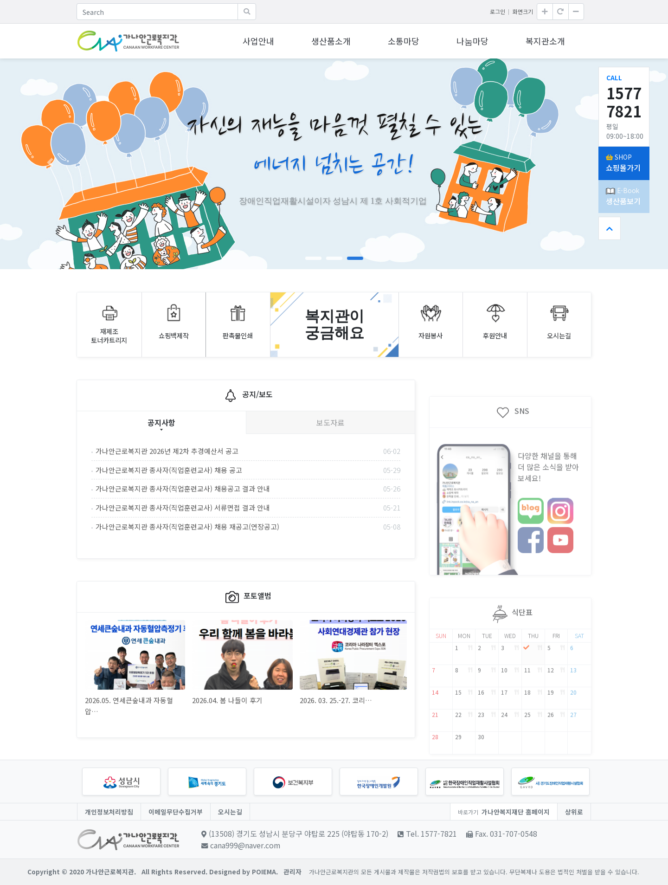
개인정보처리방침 (109, 811)
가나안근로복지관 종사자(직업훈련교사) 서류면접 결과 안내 (248, 543)
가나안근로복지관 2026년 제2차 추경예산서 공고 (248, 486)
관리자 (292, 871)
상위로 (574, 811)
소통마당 (403, 41)
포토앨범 (245, 632)
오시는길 (230, 811)
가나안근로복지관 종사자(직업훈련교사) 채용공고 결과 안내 (248, 524)
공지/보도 (246, 430)
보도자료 (330, 457)
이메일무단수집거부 (175, 811)
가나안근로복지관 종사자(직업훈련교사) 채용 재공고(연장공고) (248, 562)
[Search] (157, 11)
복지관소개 (545, 41)
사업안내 (258, 41)
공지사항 (161, 457)
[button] (50, 162)
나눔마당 (472, 41)
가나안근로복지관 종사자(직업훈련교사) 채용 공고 (248, 505)
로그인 (497, 11)
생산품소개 (331, 41)
